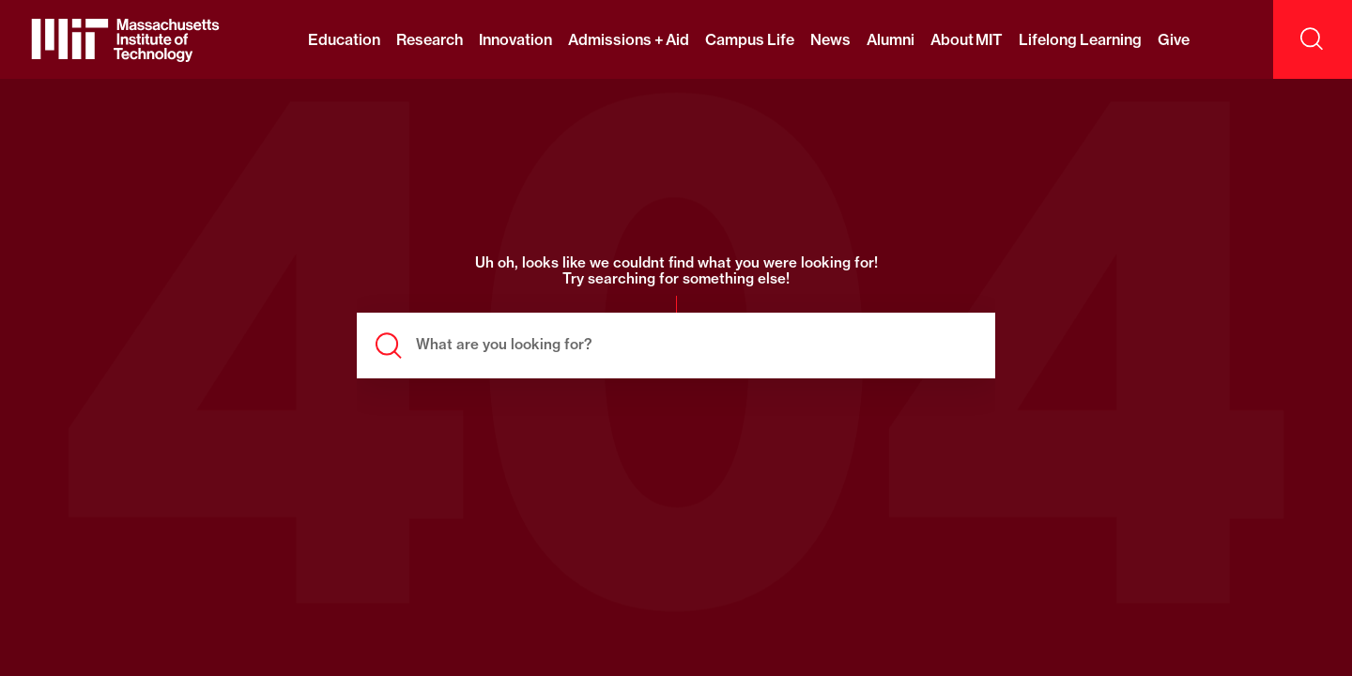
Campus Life (749, 39)
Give (1174, 39)
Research (429, 39)
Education (344, 39)
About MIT (966, 39)
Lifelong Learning (1080, 39)
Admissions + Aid (628, 39)
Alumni (890, 39)
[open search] (1312, 39)
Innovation (515, 39)
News (830, 39)
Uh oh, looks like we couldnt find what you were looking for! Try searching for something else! (676, 271)
